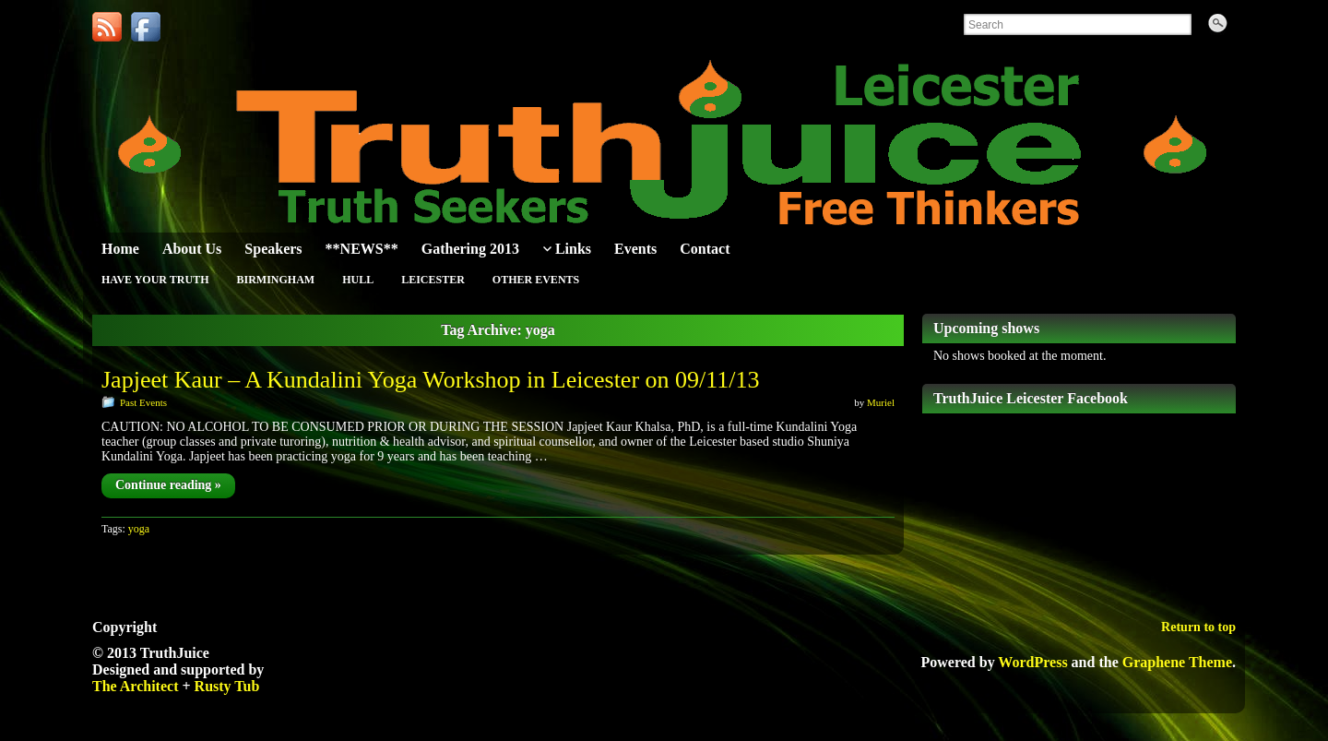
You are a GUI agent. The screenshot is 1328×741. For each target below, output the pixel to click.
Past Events (143, 402)
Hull (358, 279)
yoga (138, 528)
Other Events (535, 279)
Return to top (1198, 627)
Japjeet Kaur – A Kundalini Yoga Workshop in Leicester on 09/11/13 (430, 379)
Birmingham (275, 279)
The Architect (135, 686)
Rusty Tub (227, 686)
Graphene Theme (1177, 662)
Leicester (433, 279)
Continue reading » (168, 485)
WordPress (1032, 662)
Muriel (881, 402)
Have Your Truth (154, 279)
